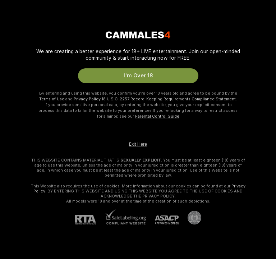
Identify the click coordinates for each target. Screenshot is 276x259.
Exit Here (138, 144)
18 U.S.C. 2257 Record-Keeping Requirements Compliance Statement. (169, 98)
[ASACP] (162, 219)
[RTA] (90, 219)
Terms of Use (51, 98)
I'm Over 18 (138, 75)
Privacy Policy (87, 98)
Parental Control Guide (157, 116)
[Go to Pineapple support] (190, 217)
